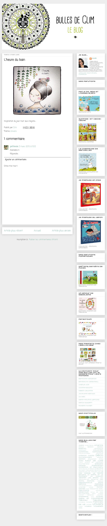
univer (89, 504)
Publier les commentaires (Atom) (43, 239)
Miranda (82, 487)
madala (100, 481)
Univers (13, 131)
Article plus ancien (61, 230)
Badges (90, 447)
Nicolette (94, 488)
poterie (90, 495)
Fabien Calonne (86, 390)
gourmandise (84, 464)
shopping (83, 496)
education (92, 459)
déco (99, 455)
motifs (100, 487)
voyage (88, 506)
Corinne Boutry (85, 387)
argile (81, 447)
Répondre (14, 153)
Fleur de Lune (94, 460)
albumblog (89, 445)
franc (81, 462)
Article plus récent (13, 230)
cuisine (91, 455)
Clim (94, 58)
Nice (87, 488)
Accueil (37, 230)
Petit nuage (97, 493)
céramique (98, 448)
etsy (101, 459)
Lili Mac (82, 396)
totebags (82, 502)
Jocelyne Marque (87, 393)
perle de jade (96, 492)
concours (97, 452)
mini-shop (98, 485)
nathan (82, 488)
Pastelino (99, 490)
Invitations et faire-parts (91, 467)
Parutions (84, 490)
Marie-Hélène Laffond (89, 399)
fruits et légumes (94, 462)
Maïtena (82, 484)
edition (82, 459)
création (83, 455)
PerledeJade (84, 493)
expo (81, 460)
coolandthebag (84, 453)
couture (99, 453)
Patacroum (84, 492)
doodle (100, 457)
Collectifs (98, 450)
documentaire (85, 457)
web (80, 508)
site (92, 496)
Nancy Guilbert (85, 402)
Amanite (98, 445)
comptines (83, 452)
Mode (91, 487)
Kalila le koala (88, 468)
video (81, 506)
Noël (101, 488)
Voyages (98, 506)
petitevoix (14, 146)
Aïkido (81, 445)
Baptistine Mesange (87, 378)
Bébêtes (82, 448)
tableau (83, 500)
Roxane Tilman (85, 405)
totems (89, 502)
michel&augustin (85, 485)
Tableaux (98, 500)
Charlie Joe (84, 384)
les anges (93, 477)
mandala (99, 484)
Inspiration (97, 465)
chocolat (82, 450)
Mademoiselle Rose (91, 482)
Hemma (82, 465)
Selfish (100, 495)
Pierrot (81, 495)
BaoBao (100, 447)
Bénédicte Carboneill (88, 381)
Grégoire (99, 464)
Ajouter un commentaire (15, 159)
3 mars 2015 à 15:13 (27, 146)
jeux (80, 468)
